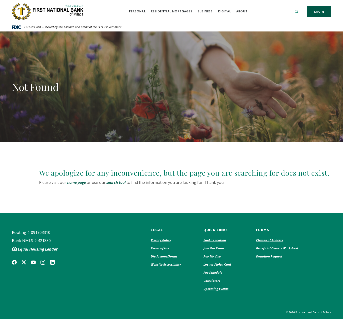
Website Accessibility (166, 264)
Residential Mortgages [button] (171, 11)
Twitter (23, 262)
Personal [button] (137, 11)
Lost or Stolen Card (217, 264)
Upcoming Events (215, 289)
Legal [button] (157, 229)
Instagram (42, 262)
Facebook (14, 262)
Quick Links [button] (215, 229)
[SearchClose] (296, 12)
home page (76, 182)
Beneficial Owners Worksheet (277, 248)
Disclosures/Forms (164, 256)
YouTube (33, 262)
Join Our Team (213, 248)
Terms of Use (160, 248)
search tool (116, 182)
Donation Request (269, 256)
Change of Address (269, 240)
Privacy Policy (161, 240)
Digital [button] (224, 11)
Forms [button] (262, 229)
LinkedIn (52, 262)
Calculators (211, 280)
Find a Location (214, 240)
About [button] (241, 11)
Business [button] (205, 11)
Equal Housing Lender (37, 249)
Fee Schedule (212, 272)
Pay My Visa (212, 256)
